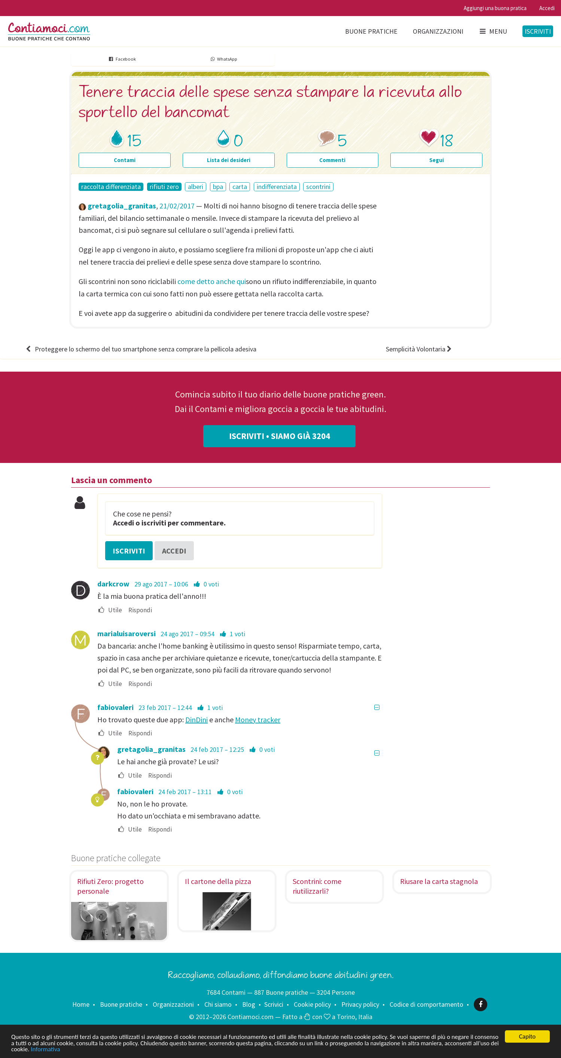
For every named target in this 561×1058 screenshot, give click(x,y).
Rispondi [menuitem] (140, 610)
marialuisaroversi (126, 633)
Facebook (121, 59)
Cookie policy (312, 1004)
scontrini (318, 186)
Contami (124, 160)
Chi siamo (218, 1004)
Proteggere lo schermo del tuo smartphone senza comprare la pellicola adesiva (140, 349)
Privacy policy (360, 1004)
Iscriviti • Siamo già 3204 (279, 436)
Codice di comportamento (426, 1004)
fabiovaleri (115, 707)
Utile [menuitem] (109, 610)
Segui (436, 160)
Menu (493, 31)
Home (80, 1004)
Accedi (547, 8)
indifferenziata (277, 186)
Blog (248, 1004)
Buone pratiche (371, 31)
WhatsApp (223, 59)
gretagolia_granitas (122, 205)
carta (239, 186)
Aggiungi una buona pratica (495, 8)
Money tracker (257, 719)
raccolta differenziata (111, 187)
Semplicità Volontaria (419, 349)
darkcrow (113, 583)
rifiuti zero (164, 187)
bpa (218, 186)
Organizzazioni (438, 31)
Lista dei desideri (228, 160)
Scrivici (273, 1004)
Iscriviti (538, 31)
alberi (195, 186)
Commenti (332, 160)
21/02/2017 (177, 205)
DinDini (196, 719)
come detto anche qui (211, 281)
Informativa (102, 1050)
